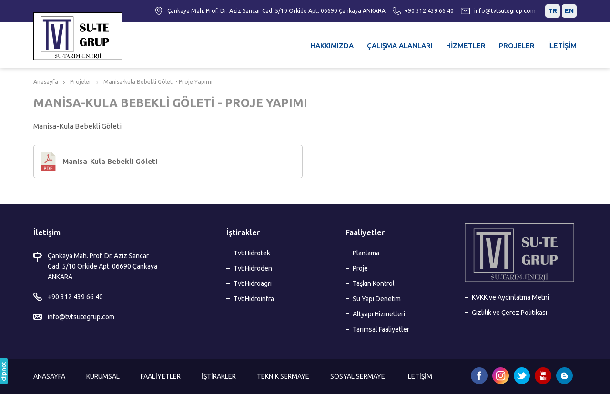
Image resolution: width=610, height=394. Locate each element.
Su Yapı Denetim (377, 299)
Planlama (366, 253)
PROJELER (517, 45)
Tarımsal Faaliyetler (381, 329)
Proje (360, 268)
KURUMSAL (103, 376)
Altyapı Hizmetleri (379, 314)
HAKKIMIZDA (332, 45)
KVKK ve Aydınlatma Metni (510, 297)
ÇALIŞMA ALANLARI (400, 45)
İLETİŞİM (562, 45)
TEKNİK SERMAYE (283, 376)
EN (569, 11)
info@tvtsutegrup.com (505, 11)
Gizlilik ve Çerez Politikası (509, 312)
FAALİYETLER (161, 376)
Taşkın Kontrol (374, 283)
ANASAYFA (49, 376)
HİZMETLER (466, 45)
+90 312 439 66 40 (429, 11)
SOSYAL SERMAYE (357, 376)
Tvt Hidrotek (252, 253)
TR (552, 11)
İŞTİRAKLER (219, 376)
